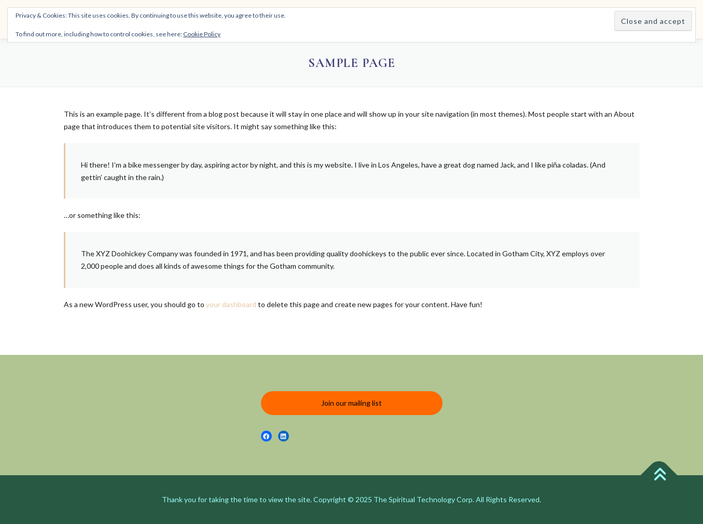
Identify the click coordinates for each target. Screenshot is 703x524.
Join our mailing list (351, 402)
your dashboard (231, 304)
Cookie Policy (201, 34)
